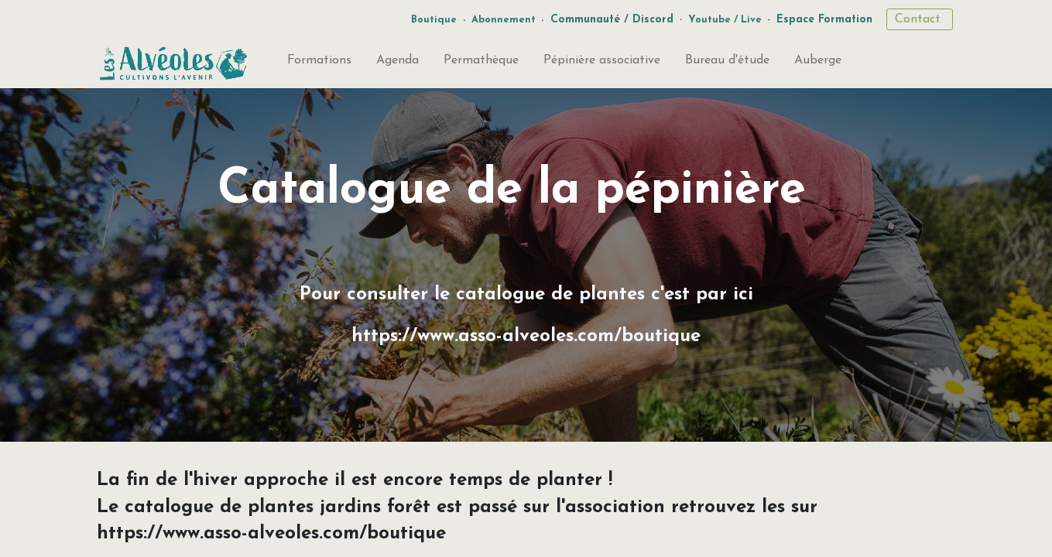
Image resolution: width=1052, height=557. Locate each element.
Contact (919, 19)
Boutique (434, 20)
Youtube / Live (725, 20)
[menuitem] (319, 63)
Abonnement (503, 20)
